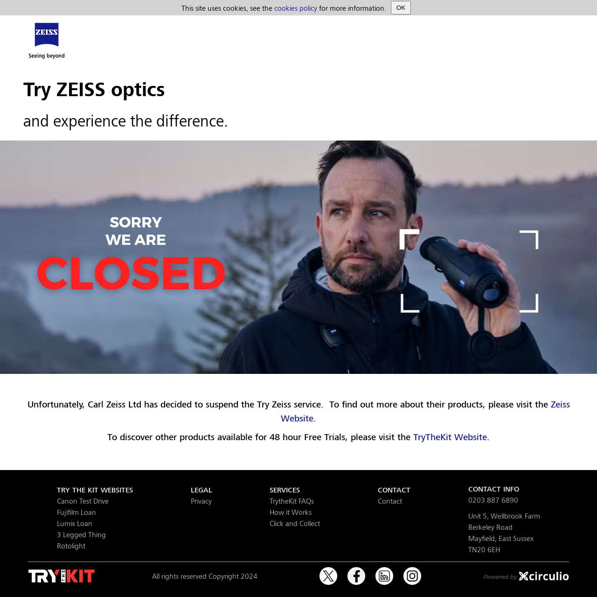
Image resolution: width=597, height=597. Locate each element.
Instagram (412, 572)
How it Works (291, 512)
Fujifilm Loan (76, 512)
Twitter (328, 572)
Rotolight (71, 545)
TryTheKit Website (450, 437)
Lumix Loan (74, 523)
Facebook (356, 572)
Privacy (201, 501)
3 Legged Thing (81, 534)
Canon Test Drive (83, 501)
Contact (390, 501)
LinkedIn (384, 572)
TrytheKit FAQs (292, 501)
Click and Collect (295, 523)
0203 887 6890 (493, 500)
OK (400, 7)
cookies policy (295, 8)
